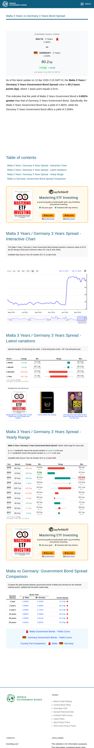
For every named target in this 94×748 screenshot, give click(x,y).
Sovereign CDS (60, 708)
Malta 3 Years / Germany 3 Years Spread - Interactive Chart (37, 165)
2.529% (25, 601)
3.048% (40, 614)
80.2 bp (62, 606)
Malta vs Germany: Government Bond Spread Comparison (36, 179)
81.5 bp (62, 618)
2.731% (40, 610)
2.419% (40, 601)
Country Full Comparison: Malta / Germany (46, 643)
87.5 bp (62, 622)
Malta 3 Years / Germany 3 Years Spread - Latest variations (36, 170)
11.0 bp (62, 601)
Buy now (48, 215)
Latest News (59, 719)
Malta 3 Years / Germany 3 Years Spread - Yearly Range (35, 174)
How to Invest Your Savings (47, 415)
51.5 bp (62, 610)
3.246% (25, 610)
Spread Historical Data (64, 712)
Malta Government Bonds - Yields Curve (50, 631)
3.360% (25, 606)
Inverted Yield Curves (63, 715)
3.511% (40, 618)
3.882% (25, 614)
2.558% (40, 606)
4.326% (25, 618)
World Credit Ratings (63, 701)
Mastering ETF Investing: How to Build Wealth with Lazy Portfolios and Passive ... (19, 416)
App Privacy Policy (62, 722)
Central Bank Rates (62, 705)
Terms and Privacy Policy (65, 726)
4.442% (25, 622)
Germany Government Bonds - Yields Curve (50, 637)
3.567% (40, 622)
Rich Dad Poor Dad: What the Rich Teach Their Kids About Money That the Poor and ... (75, 416)
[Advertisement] (47, 25)
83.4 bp (62, 614)
